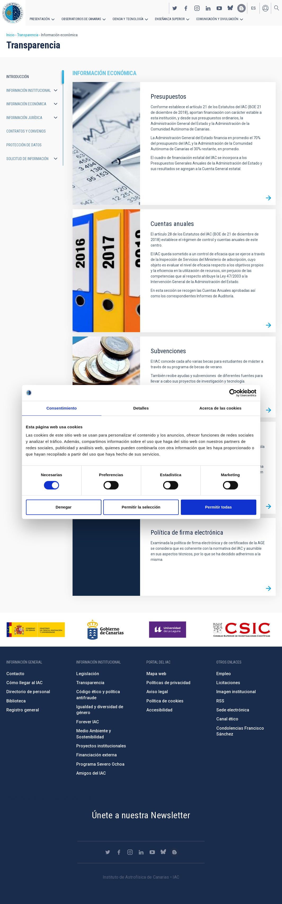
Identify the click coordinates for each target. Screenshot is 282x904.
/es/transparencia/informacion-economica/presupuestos (268, 198)
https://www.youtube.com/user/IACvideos (219, 8)
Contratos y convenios (26, 131)
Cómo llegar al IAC (24, 682)
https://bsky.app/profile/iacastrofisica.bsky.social (230, 8)
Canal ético (227, 718)
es (253, 8)
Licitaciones (228, 682)
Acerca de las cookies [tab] (220, 408)
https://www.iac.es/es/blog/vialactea (241, 8)
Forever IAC (87, 721)
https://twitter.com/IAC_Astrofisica (174, 8)
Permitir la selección (141, 507)
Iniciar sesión (265, 8)
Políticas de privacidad (168, 682)
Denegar (63, 507)
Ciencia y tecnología (128, 19)
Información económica (26, 104)
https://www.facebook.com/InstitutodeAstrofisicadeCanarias (185, 8)
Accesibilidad (159, 709)
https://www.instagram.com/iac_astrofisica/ (197, 8)
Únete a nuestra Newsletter (141, 815)
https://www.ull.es (168, 629)
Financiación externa (96, 754)
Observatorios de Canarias (81, 19)
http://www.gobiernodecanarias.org (105, 629)
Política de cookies (164, 700)
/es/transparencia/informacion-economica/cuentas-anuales (268, 325)
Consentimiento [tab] (61, 408)
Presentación (40, 19)
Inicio (10, 35)
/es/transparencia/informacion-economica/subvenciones (268, 410)
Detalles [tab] (141, 408)
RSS (220, 700)
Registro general (22, 709)
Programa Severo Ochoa (100, 764)
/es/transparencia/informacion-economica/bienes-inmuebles (268, 506)
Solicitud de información (27, 159)
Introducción (17, 77)
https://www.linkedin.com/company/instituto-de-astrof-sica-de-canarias (208, 8)
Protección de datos (24, 145)
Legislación (87, 673)
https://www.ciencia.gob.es (35, 629)
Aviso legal (157, 691)
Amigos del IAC (91, 773)
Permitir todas (218, 507)
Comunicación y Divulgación (217, 19)
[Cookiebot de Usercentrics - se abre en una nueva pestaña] (233, 393)
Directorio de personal (28, 691)
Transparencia (27, 35)
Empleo (223, 673)
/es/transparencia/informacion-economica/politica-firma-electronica (268, 589)
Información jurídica (24, 118)
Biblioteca (16, 700)
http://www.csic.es (241, 629)
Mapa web (156, 673)
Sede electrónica (232, 709)
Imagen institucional (236, 691)
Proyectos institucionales (101, 745)
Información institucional (28, 90)
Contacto (15, 673)
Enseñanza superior (170, 19)
